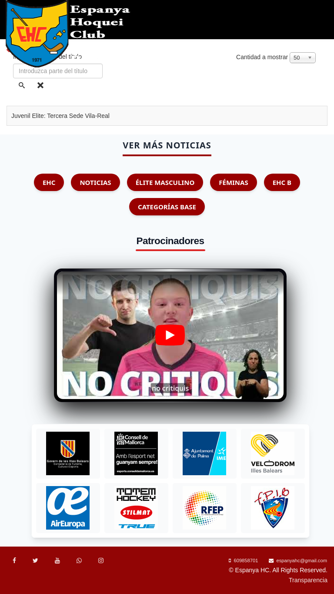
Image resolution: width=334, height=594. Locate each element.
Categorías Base (167, 206)
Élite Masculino (165, 182)
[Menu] (326, 87)
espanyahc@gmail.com (302, 560)
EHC (49, 182)
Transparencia (308, 580)
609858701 (246, 560)
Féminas (233, 182)
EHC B (282, 182)
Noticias (95, 182)
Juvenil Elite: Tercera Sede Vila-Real (60, 115)
